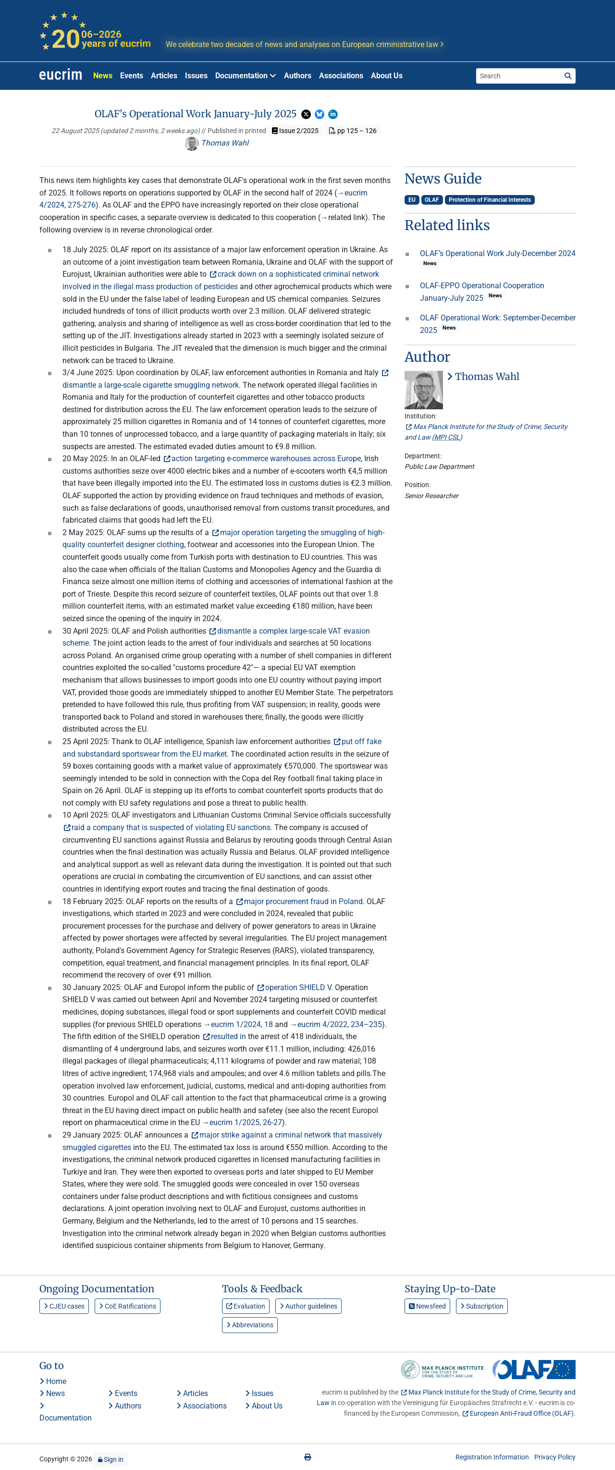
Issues (196, 75)
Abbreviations (249, 1325)
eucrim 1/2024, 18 (242, 1024)
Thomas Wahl (216, 142)
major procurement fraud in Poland (303, 901)
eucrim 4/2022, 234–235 (339, 1024)
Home (52, 1381)
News (102, 75)
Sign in (110, 1459)
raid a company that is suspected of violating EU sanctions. (172, 827)
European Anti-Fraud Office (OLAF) (522, 1413)
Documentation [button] (245, 75)
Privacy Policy (555, 1457)
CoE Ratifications (127, 1306)
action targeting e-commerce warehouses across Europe (266, 458)
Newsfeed (427, 1306)
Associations (341, 75)
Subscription (482, 1306)
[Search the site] (518, 76)
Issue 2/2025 (295, 131)
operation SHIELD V (298, 987)
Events (131, 75)
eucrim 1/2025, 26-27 (245, 1122)
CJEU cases (64, 1306)
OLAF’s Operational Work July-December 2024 (498, 253)
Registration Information (492, 1457)
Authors (297, 75)
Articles (164, 75)
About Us (387, 75)
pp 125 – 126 (353, 131)
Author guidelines (308, 1306)
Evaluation (245, 1306)
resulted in (228, 1036)
